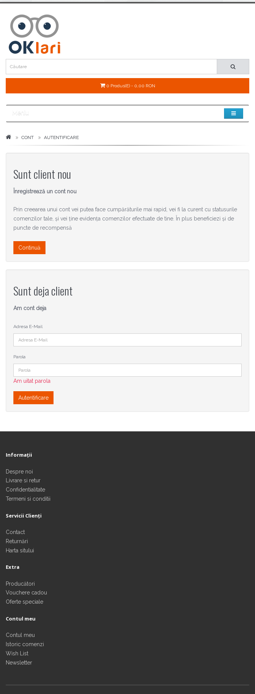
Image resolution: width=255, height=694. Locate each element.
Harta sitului (20, 550)
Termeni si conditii (28, 499)
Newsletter (19, 663)
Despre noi (19, 472)
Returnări (17, 541)
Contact (15, 532)
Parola (19, 356)
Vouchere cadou (26, 592)
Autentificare (61, 137)
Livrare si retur (23, 480)
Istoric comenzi (25, 644)
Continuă (29, 248)
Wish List (17, 653)
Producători (20, 584)
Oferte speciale (24, 602)
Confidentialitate (25, 490)
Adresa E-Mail (27, 326)
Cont (27, 137)
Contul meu (20, 635)
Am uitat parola (31, 381)
